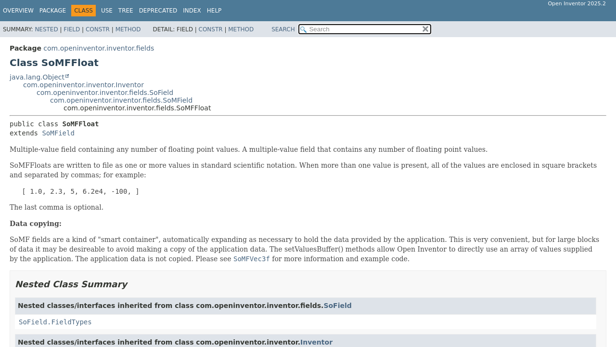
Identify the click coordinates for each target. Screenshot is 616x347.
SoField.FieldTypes (55, 322)
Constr (98, 29)
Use (107, 10)
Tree (125, 10)
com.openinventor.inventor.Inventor (83, 85)
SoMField (58, 133)
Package (52, 10)
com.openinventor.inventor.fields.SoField (105, 92)
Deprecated (158, 10)
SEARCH (283, 29)
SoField (337, 305)
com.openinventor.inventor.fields (98, 48)
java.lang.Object (37, 77)
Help (214, 10)
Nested (46, 29)
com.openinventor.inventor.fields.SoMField (121, 100)
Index (192, 10)
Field (72, 29)
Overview (18, 10)
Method (128, 29)
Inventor (316, 342)
